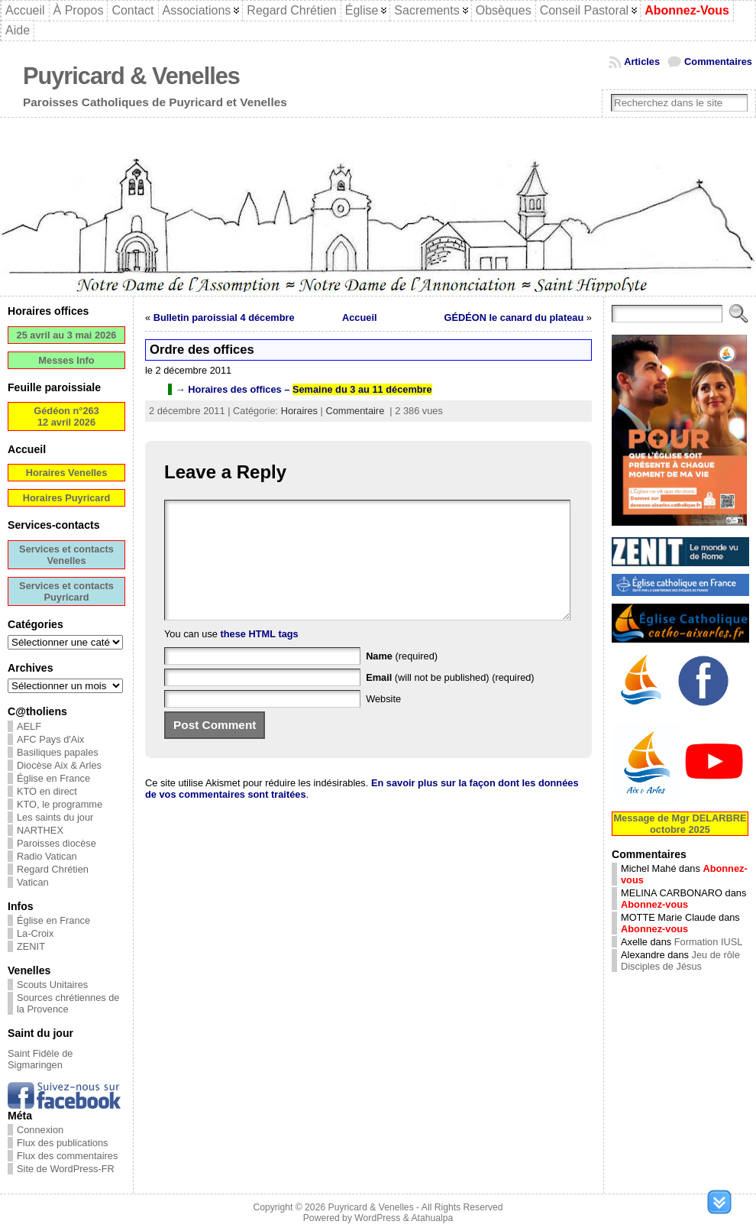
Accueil (359, 317)
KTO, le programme (59, 804)
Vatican (33, 882)
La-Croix (35, 933)
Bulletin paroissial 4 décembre (224, 317)
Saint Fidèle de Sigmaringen (40, 1059)
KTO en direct (47, 791)
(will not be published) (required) (450, 700)
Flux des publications (62, 1142)
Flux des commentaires (67, 1155)
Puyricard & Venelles (131, 76)
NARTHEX (40, 830)
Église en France (53, 778)
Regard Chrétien (53, 869)
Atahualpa (432, 1218)
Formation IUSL (708, 942)
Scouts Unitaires (52, 984)
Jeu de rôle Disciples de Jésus (680, 960)
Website (383, 721)
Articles (642, 61)
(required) (402, 679)
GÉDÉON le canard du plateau (514, 317)
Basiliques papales (58, 752)
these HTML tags (260, 656)
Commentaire (354, 410)
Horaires (299, 410)
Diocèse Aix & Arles (59, 765)
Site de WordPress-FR (66, 1168)
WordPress (377, 1218)
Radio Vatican (47, 856)
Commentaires (718, 61)
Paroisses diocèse (56, 843)
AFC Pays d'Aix (51, 739)
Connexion (40, 1129)
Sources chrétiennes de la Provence (68, 1003)
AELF (29, 726)
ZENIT (31, 946)
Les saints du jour (55, 817)
